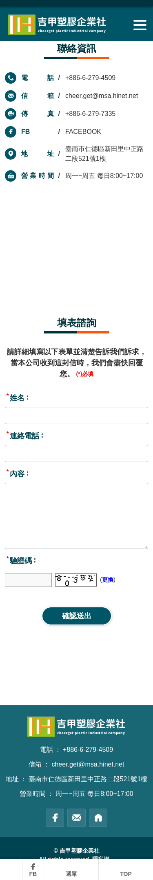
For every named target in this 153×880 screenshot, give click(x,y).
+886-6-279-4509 (90, 77)
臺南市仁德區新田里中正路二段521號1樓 (88, 779)
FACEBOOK (83, 131)
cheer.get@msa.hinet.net (101, 95)
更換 (107, 579)
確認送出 (76, 616)
